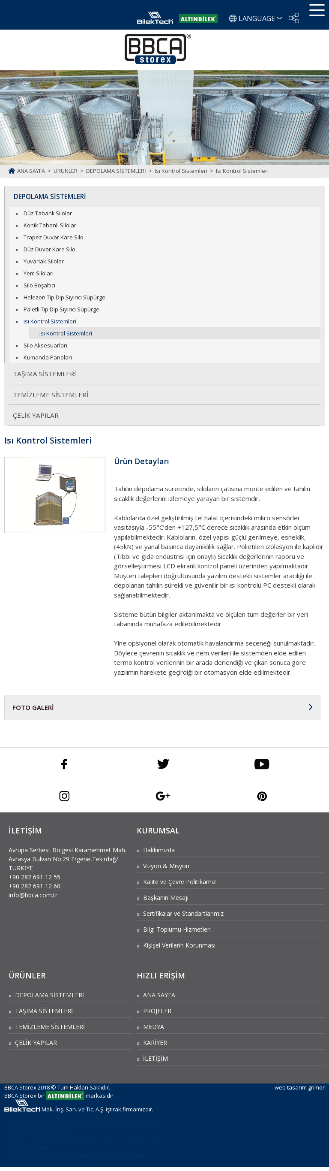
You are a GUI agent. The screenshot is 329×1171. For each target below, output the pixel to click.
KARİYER (155, 1046)
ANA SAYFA (159, 999)
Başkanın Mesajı (165, 901)
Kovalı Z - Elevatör (73, 1167)
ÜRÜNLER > (70, 171)
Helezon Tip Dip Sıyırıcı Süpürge (64, 298)
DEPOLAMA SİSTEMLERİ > (120, 171)
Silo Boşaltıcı (39, 286)
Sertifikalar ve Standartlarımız (183, 917)
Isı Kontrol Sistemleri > (185, 171)
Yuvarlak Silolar (44, 262)
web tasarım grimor (300, 1091)
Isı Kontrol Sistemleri (242, 171)
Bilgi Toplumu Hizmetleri (177, 933)
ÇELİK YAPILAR (35, 418)
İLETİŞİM (155, 1062)
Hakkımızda (159, 854)
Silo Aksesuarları (45, 346)
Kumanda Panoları (48, 358)
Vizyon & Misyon (166, 870)
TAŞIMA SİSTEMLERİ (43, 375)
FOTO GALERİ (33, 711)
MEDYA (153, 1030)
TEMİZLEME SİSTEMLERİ (49, 396)
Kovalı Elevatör (109, 1159)
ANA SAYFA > (35, 171)
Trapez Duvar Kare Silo (54, 238)
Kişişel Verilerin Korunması (179, 949)
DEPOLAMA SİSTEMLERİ (49, 197)
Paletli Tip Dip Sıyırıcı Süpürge (61, 310)
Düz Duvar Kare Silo (49, 250)
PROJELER (157, 1015)
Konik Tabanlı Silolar (50, 226)
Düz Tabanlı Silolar (48, 214)
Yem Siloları (39, 274)
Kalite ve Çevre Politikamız (179, 885)
